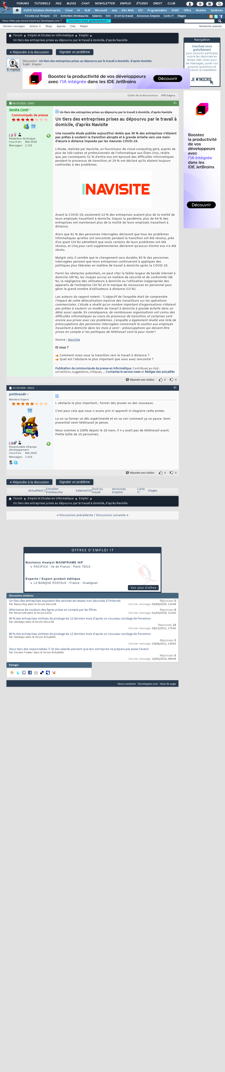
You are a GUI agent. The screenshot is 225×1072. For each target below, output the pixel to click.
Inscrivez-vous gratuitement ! (89, 21)
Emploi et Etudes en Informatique (51, 35)
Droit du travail (123, 16)
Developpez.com (148, 683)
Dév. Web (127, 10)
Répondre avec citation (140, 379)
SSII (108, 16)
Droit (157, 4)
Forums (22, 4)
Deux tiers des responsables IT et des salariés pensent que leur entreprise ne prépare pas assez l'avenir (79, 649)
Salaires (97, 16)
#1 (175, 103)
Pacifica (41, 566)
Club (171, 4)
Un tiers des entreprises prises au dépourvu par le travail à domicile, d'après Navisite (95, 61)
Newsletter (104, 4)
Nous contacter (127, 683)
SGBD (175, 10)
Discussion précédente (76, 515)
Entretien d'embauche (74, 16)
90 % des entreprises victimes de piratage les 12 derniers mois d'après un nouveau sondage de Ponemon (80, 619)
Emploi (125, 4)
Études (142, 4)
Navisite (74, 340)
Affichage (167, 95)
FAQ (58, 4)
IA (78, 10)
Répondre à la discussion (29, 52)
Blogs (71, 4)
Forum (17, 35)
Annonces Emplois (148, 16)
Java (114, 10)
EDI (140, 10)
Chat (85, 4)
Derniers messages (14, 26)
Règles (84, 26)
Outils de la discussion (141, 95)
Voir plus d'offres (143, 587)
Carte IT (169, 16)
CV (55, 16)
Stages (181, 16)
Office (187, 10)
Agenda (61, 26)
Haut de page (168, 683)
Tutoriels (42, 4)
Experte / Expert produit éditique (53, 578)
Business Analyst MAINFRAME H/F (54, 562)
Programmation (157, 10)
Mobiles (201, 10)
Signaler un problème (74, 52)
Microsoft (101, 10)
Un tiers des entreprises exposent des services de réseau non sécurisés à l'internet (65, 601)
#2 (175, 387)
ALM (87, 10)
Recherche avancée (210, 26)
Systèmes (217, 10)
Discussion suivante (111, 515)
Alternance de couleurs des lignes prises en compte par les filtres (53, 610)
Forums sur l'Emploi (37, 16)
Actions (34, 26)
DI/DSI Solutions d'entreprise (42, 10)
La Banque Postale (50, 583)
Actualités (35, 491)
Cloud (68, 10)
